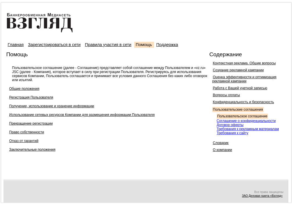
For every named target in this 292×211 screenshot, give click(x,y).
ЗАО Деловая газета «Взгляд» (262, 195)
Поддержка (167, 44)
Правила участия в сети (108, 44)
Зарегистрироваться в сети (54, 44)
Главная (16, 44)
